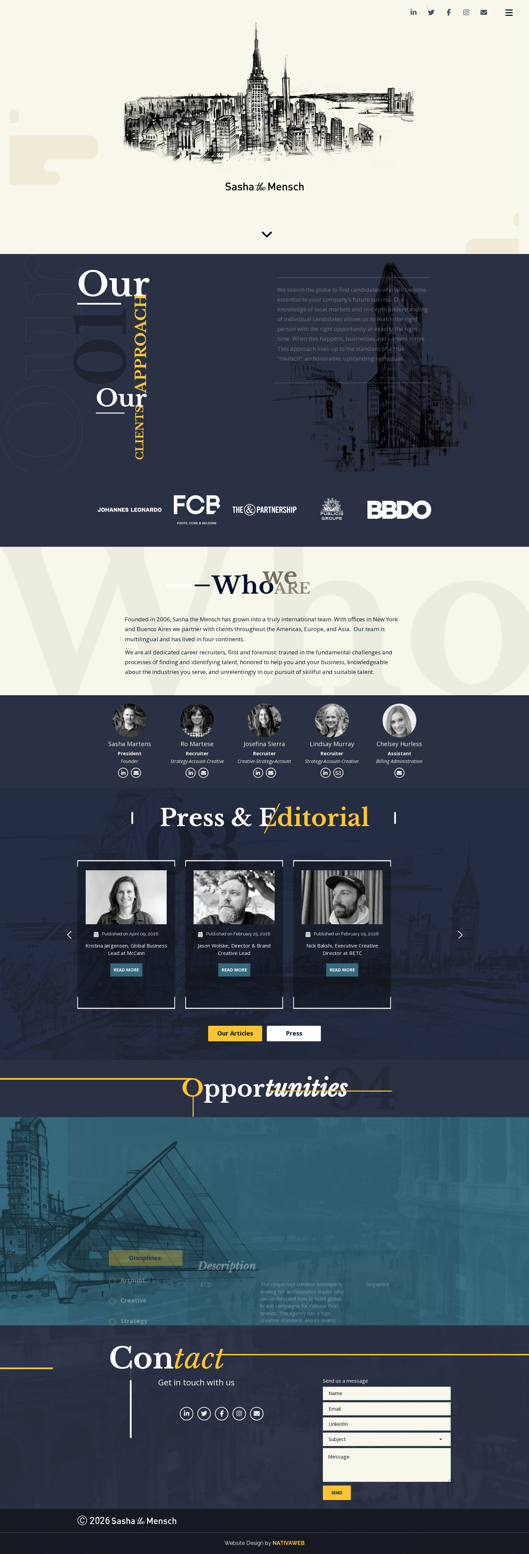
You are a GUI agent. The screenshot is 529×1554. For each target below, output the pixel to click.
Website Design (243, 1543)
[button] (68, 935)
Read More (126, 970)
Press (294, 1033)
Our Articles (235, 1033)
